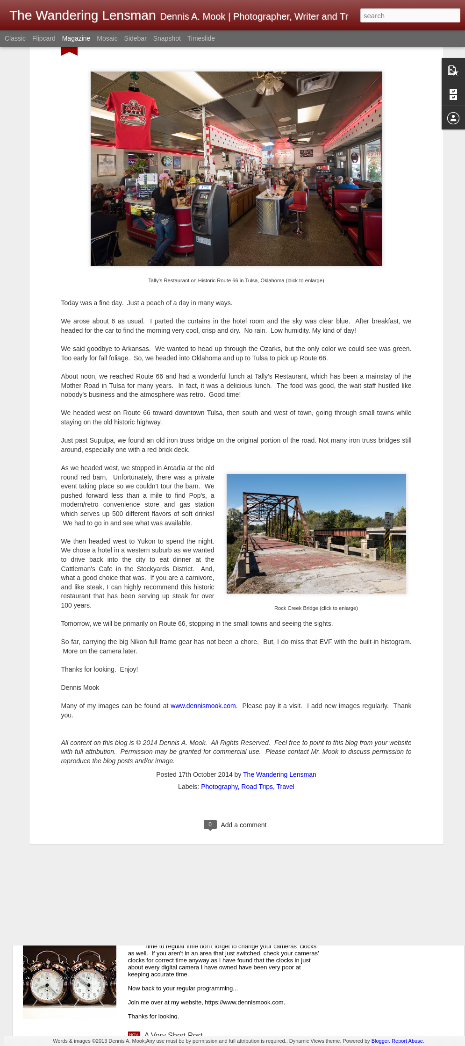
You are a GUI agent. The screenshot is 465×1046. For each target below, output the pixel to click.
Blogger (380, 1041)
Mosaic (107, 38)
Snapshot (167, 38)
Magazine (76, 38)
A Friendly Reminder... (181, 929)
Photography (219, 712)
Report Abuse (407, 1041)
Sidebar (135, 38)
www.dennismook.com (203, 632)
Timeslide (201, 38)
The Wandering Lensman (279, 700)
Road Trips (257, 712)
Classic (15, 38)
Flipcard (44, 38)
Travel (285, 712)
